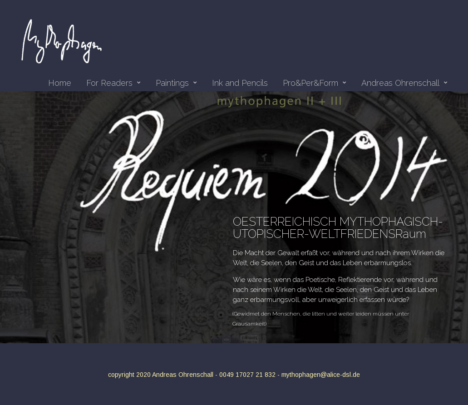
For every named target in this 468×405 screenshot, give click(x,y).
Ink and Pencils (240, 83)
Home (59, 83)
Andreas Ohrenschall (404, 83)
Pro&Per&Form (314, 83)
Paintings (176, 83)
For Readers (113, 83)
